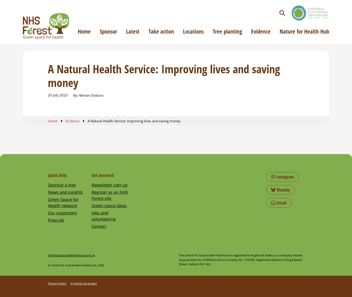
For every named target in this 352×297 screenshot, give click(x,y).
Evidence (261, 31)
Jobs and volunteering (104, 216)
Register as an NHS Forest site (110, 195)
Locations (193, 31)
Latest (132, 31)
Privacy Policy (57, 283)
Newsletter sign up (109, 185)
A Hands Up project (84, 283)
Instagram (282, 177)
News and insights (65, 192)
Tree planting (227, 31)
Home (84, 31)
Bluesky (280, 190)
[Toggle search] (282, 13)
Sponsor (108, 31)
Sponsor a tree (62, 185)
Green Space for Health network (63, 202)
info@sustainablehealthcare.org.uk (71, 255)
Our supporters (62, 213)
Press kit (56, 220)
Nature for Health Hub (304, 31)
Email (279, 203)
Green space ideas (109, 205)
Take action (161, 31)
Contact (99, 226)
